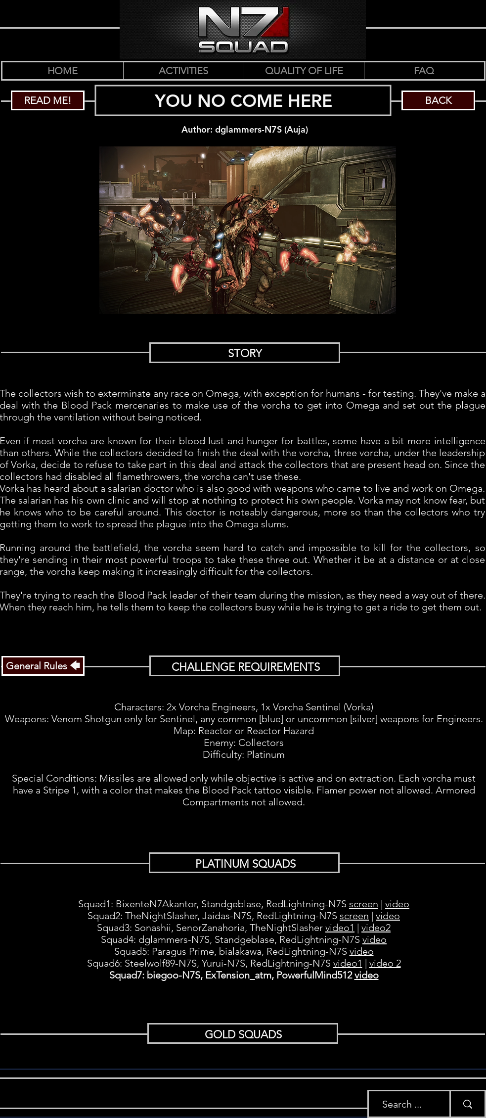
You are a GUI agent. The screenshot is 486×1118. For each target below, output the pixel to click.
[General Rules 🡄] (43, 666)
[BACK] (438, 100)
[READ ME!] (48, 100)
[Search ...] (402, 1104)
